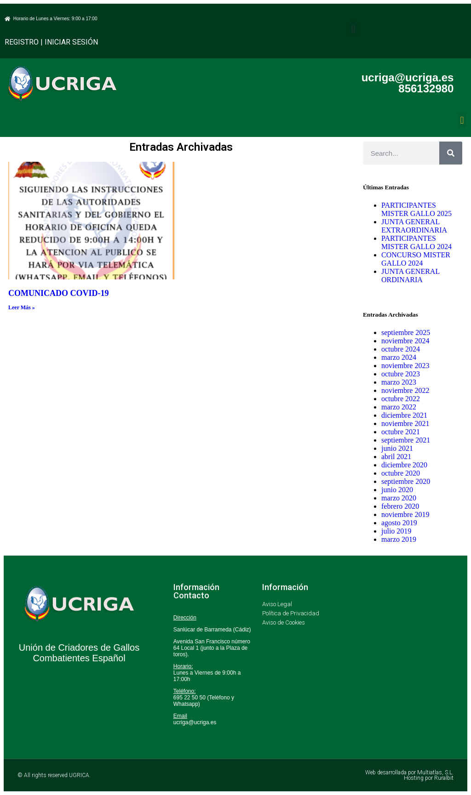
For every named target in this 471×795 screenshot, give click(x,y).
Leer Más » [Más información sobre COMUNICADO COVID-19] (21, 307)
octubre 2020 (400, 473)
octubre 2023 (400, 374)
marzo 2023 (398, 382)
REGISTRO (22, 42)
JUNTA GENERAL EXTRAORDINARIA (414, 226)
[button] (353, 28)
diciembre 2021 (404, 415)
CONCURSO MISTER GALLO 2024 (415, 259)
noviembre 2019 (405, 514)
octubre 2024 (400, 349)
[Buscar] (450, 153)
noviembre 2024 (405, 341)
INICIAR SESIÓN (71, 42)
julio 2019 (396, 531)
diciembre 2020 (404, 465)
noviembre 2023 (405, 365)
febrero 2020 (400, 506)
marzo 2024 (398, 357)
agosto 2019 (399, 523)
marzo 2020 (398, 498)
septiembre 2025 (405, 332)
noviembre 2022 (405, 390)
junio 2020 (397, 490)
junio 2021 (397, 448)
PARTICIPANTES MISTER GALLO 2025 (416, 209)
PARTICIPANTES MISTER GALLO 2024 (416, 242)
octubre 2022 (400, 399)
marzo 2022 (398, 407)
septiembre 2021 (405, 440)
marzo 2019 (398, 539)
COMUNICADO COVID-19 (58, 293)
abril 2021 (396, 456)
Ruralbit (444, 778)
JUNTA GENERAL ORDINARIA (410, 275)
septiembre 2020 (405, 481)
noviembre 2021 (405, 423)
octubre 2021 (400, 432)
